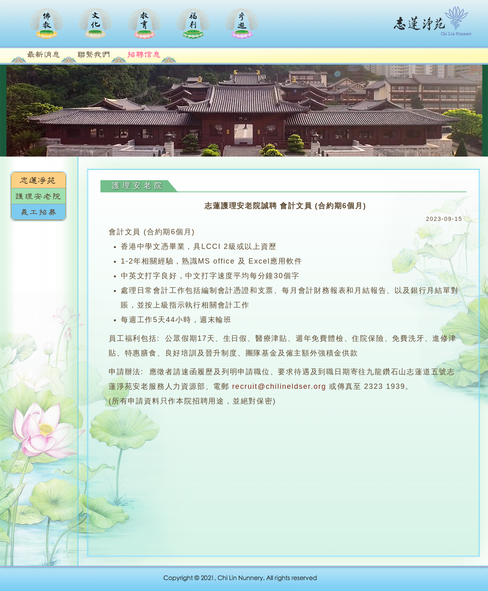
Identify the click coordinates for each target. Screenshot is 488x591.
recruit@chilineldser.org (279, 386)
